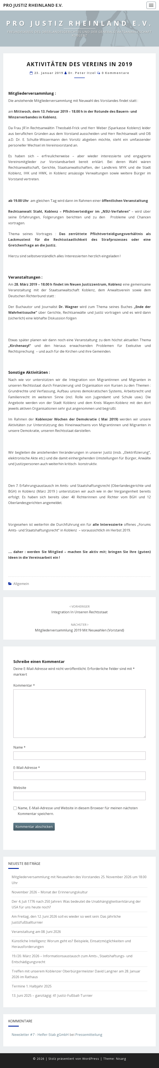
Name (19, 747)
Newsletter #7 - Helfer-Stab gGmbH (40, 1034)
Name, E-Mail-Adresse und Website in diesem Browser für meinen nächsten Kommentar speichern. (78, 811)
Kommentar (24, 685)
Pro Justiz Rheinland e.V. (33, 5)
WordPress (90, 1059)
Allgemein (21, 583)
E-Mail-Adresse (26, 767)
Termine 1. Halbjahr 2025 (32, 986)
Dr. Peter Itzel (82, 73)
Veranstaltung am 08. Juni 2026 (36, 931)
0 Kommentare (115, 73)
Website (19, 787)
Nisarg (121, 1059)
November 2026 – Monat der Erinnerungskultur (50, 892)
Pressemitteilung (88, 1034)
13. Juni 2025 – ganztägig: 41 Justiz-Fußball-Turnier (52, 995)
